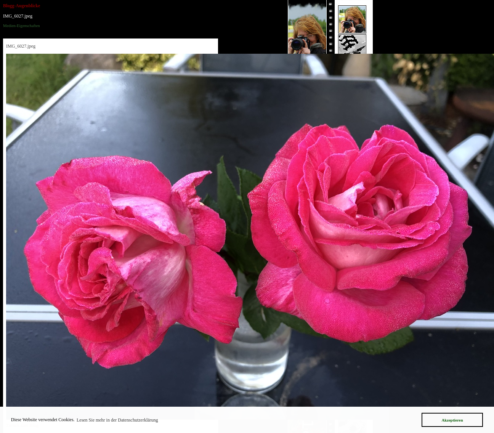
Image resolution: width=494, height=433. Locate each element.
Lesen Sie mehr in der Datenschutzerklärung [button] (117, 420)
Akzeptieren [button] (452, 420)
